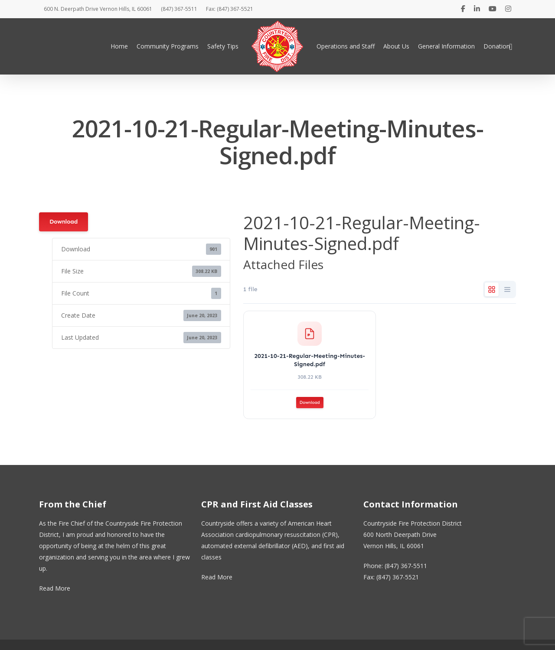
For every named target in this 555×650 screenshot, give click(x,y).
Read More (54, 588)
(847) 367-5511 (179, 9)
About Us (396, 46)
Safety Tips (222, 46)
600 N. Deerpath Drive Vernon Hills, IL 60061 (98, 9)
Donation (496, 46)
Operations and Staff (346, 46)
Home (119, 46)
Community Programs (168, 46)
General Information (446, 46)
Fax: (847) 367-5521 (229, 9)
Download (63, 221)
